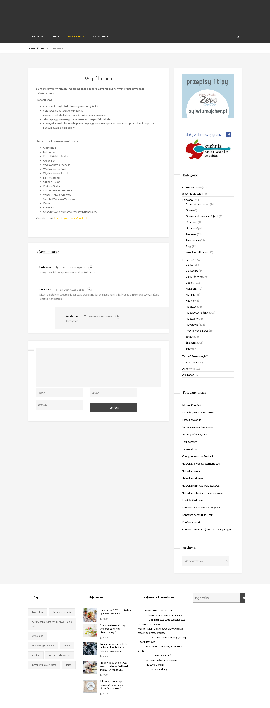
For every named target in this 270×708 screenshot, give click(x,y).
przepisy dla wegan (59, 655)
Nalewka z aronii (191, 470)
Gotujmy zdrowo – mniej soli (202, 216)
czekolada (37, 635)
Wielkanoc (188, 374)
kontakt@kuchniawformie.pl (70, 218)
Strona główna (36, 48)
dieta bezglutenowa (43, 645)
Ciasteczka (192, 270)
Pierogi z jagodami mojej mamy (165, 615)
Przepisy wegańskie (197, 312)
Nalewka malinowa (192, 478)
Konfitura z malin (191, 522)
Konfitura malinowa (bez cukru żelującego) (206, 529)
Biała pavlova (189, 449)
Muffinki (190, 294)
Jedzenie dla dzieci (192, 193)
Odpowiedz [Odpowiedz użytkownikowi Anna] (89, 289)
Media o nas (100, 36)
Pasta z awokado (191, 419)
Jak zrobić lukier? (191, 405)
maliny (35, 655)
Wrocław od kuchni (197, 252)
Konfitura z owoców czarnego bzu (201, 507)
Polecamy (187, 199)
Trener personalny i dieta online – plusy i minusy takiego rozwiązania (113, 647)
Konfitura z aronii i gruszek (197, 514)
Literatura (191, 222)
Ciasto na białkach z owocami (161, 660)
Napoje (190, 300)
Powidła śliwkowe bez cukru (198, 412)
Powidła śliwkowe (192, 500)
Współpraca (76, 36)
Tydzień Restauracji (193, 356)
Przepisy (37, 36)
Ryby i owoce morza (197, 330)
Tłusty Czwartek (192, 362)
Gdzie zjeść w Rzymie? (194, 434)
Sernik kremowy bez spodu (197, 427)
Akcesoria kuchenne (197, 204)
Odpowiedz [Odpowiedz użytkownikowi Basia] (90, 267)
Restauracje (193, 240)
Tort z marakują (158, 669)
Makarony (191, 288)
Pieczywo (191, 306)
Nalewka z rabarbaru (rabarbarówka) (202, 492)
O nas (55, 36)
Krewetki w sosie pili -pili (158, 610)
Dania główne (194, 276)
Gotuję (190, 210)
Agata (105, 619)
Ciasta (189, 264)
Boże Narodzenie (192, 187)
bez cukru (37, 612)
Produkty (191, 234)
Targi (188, 246)
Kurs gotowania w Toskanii (197, 456)
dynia (67, 645)
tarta (68, 664)
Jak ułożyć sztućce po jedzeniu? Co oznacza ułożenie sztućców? (111, 685)
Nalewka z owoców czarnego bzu (201, 463)
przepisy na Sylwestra (44, 664)
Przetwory (192, 318)
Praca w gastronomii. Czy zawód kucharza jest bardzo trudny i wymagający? (115, 666)
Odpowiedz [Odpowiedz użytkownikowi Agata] (117, 316)
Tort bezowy (189, 441)
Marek (141, 628)
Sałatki (190, 336)
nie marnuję (192, 228)
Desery (190, 282)
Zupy (189, 348)
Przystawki (192, 324)
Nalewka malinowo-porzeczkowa (201, 485)
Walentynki (188, 368)
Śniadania (191, 342)
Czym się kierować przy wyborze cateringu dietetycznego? (112, 629)
